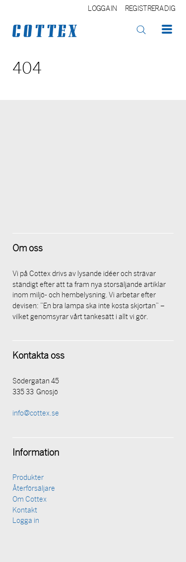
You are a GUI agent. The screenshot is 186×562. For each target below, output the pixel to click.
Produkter (28, 478)
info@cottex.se (35, 414)
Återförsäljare (33, 489)
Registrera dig (150, 9)
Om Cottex (29, 500)
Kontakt (24, 511)
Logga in (102, 9)
